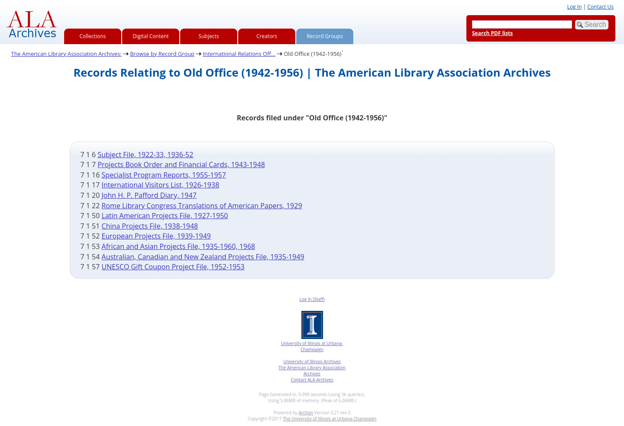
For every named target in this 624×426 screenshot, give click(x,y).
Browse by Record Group (162, 54)
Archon (305, 413)
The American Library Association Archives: (66, 54)
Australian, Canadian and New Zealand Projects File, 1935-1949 (203, 256)
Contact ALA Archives (312, 380)
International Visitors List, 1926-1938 (161, 185)
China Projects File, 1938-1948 (150, 226)
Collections (93, 36)
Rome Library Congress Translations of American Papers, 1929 (202, 205)
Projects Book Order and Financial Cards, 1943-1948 (181, 164)
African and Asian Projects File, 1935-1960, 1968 (178, 246)
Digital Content (150, 36)
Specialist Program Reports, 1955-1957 (164, 175)
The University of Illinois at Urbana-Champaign (329, 419)
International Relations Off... (239, 54)
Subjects (209, 36)
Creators (266, 36)
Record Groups (325, 36)
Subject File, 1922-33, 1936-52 (145, 154)
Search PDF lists (492, 33)
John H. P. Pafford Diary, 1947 (149, 195)
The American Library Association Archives (312, 371)
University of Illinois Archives (312, 361)
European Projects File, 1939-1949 (156, 236)
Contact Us (600, 6)
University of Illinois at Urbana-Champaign (312, 346)
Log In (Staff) (311, 299)
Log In (574, 6)
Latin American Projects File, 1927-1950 (165, 215)
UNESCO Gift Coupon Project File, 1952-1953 (173, 266)
